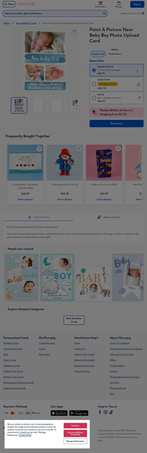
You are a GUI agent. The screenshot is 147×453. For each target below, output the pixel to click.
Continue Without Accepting (75, 433)
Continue (75, 426)
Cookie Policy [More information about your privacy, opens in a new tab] (25, 435)
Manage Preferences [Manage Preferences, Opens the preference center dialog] (75, 441)
